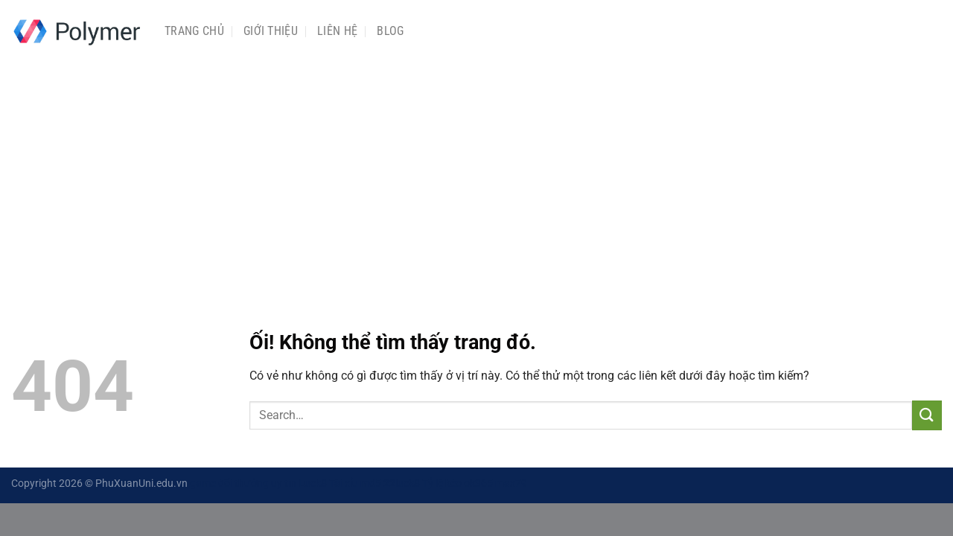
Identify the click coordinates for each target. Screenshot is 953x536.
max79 (511, 483)
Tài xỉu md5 (355, 483)
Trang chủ (194, 31)
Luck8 (313, 483)
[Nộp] (927, 415)
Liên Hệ (337, 31)
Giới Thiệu (270, 31)
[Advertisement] (476, 173)
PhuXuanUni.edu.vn (141, 483)
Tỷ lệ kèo (442, 483)
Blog (390, 31)
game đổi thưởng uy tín (243, 483)
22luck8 (401, 483)
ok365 (478, 483)
